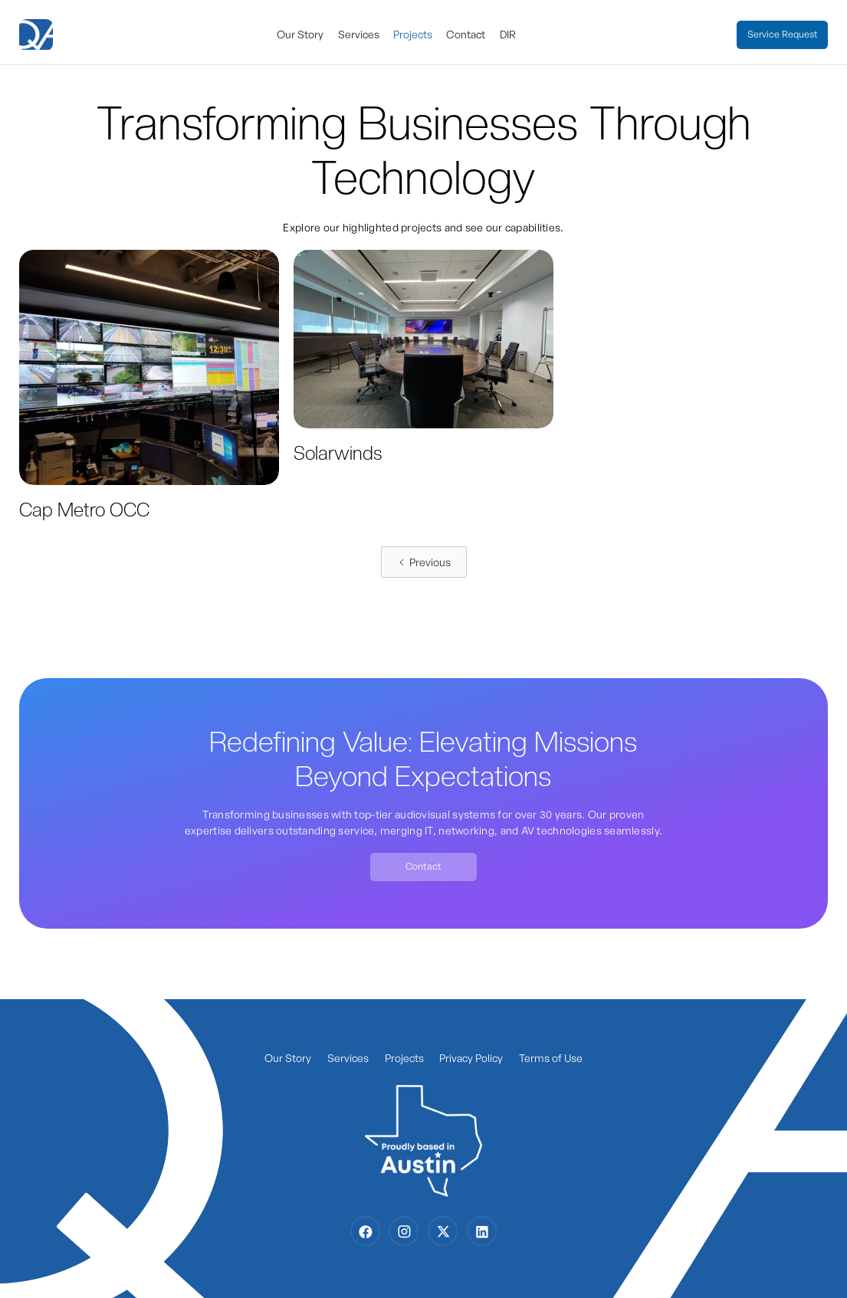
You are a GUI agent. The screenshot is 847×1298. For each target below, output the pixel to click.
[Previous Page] (424, 562)
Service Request (782, 34)
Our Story (300, 34)
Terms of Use (551, 1057)
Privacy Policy (471, 1057)
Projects (412, 34)
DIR (508, 34)
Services (358, 34)
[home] (37, 35)
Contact (465, 34)
